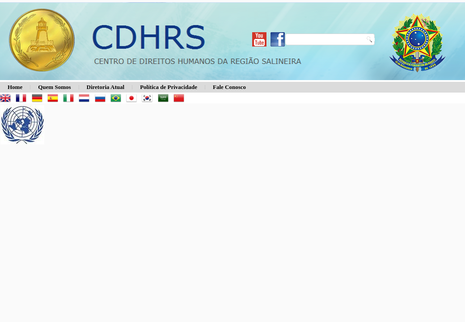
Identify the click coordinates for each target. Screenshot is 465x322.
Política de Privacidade (168, 87)
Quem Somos (54, 87)
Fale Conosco (229, 87)
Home (15, 87)
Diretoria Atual (106, 87)
